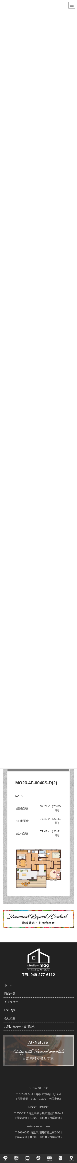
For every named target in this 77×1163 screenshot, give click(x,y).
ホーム (8, 985)
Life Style (10, 1010)
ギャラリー (11, 1001)
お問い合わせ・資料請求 (19, 1026)
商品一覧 (9, 993)
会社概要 (9, 1018)
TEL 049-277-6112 (38, 975)
